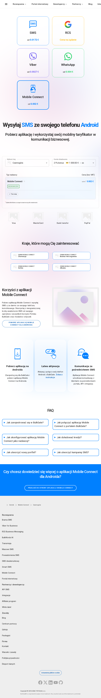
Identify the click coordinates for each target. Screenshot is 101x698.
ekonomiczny (13, 186)
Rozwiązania (18, 4)
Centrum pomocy (9, 624)
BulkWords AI (7, 537)
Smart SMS (7, 567)
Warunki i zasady (9, 652)
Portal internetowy (40, 4)
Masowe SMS (8, 549)
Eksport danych (8, 664)
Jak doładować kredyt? (69, 437)
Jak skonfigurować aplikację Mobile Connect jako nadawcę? (24, 439)
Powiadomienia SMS (10, 555)
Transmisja (6, 543)
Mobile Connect (8, 573)
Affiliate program (9, 601)
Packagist (6, 636)
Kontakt (5, 646)
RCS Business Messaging (12, 531)
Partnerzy (76, 4)
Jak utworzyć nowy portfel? (21, 452)
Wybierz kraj (11, 159)
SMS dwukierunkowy (10, 561)
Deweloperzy (59, 4)
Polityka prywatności (10, 658)
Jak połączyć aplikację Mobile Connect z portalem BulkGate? (71, 424)
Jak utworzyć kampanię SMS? (73, 452)
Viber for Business (10, 526)
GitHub (5, 630)
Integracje (6, 595)
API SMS (5, 589)
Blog (90, 4)
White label (6, 607)
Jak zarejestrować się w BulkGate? (25, 422)
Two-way (13, 194)
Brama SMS (7, 520)
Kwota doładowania (60, 159)
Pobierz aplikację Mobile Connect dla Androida (21, 323)
